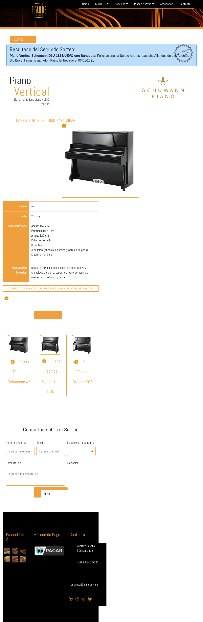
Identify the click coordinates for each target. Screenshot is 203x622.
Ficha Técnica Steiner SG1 (82, 372)
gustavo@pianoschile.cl (85, 584)
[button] (6, 298)
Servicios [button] (120, 4)
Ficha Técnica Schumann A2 (19, 372)
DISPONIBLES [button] (48, 314)
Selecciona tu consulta (80, 443)
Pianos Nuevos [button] (142, 4)
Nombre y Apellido (16, 443)
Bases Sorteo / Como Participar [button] (45, 120)
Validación (73, 463)
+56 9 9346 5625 (88, 562)
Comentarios (13, 463)
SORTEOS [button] (100, 4)
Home (85, 4)
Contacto (185, 4)
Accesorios (166, 4)
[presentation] (97, 474)
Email (39, 443)
